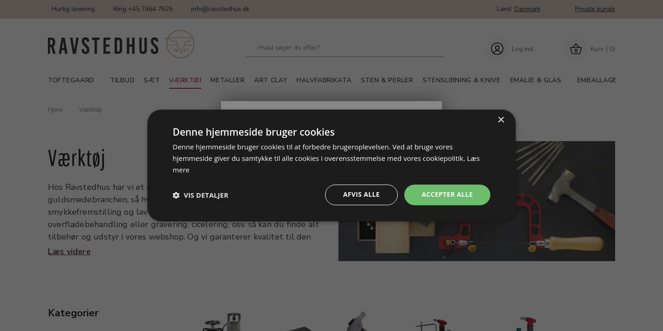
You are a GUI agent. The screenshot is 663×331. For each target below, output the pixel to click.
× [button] (500, 120)
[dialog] (331, 165)
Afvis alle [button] (361, 194)
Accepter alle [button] (447, 194)
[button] (200, 195)
